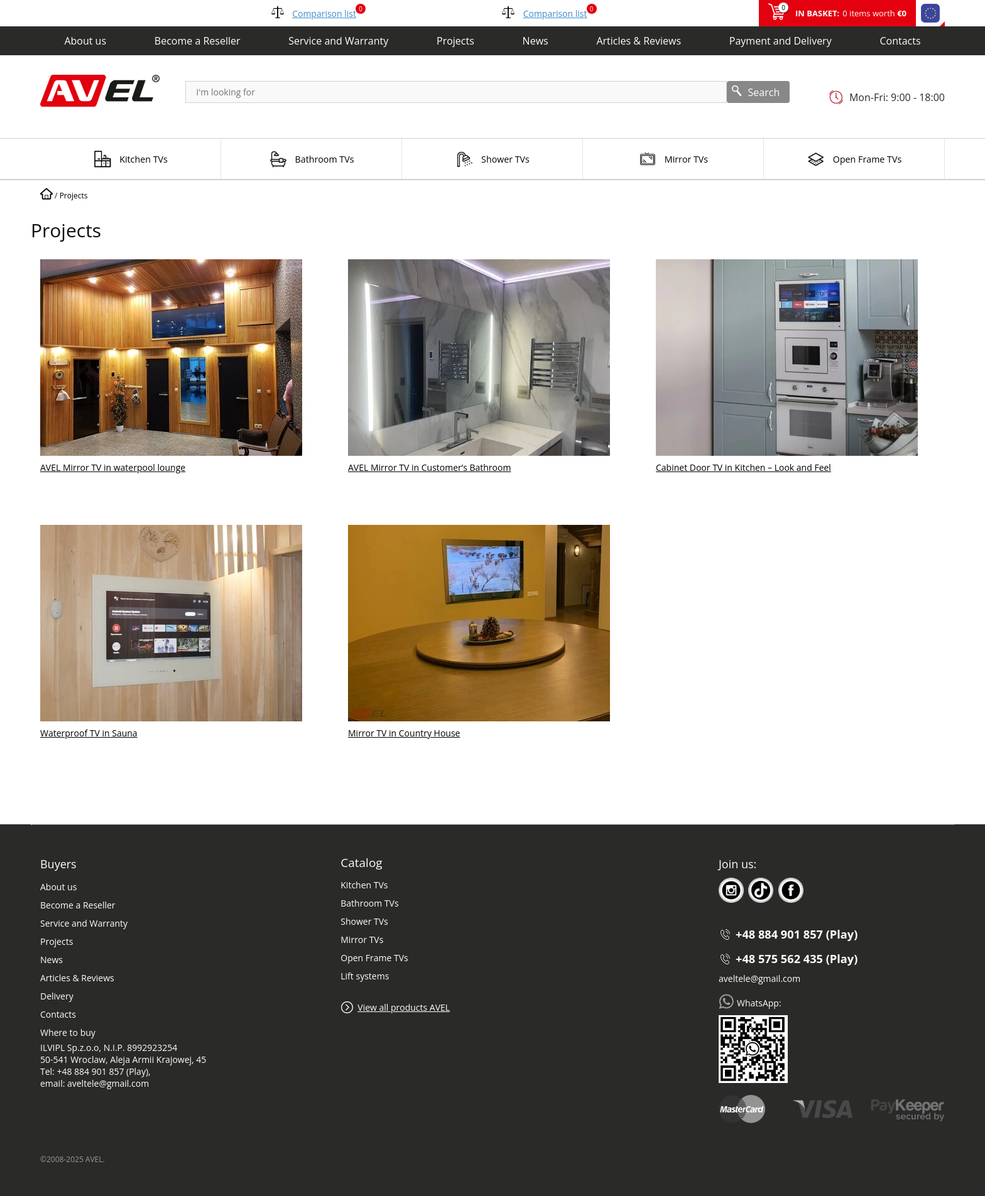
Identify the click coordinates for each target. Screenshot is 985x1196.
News (535, 41)
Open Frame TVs (374, 958)
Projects (455, 41)
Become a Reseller (198, 41)
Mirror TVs (361, 939)
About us (85, 41)
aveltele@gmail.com (759, 978)
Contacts (899, 41)
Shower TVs (364, 921)
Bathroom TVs (369, 903)
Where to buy (67, 1032)
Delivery (56, 996)
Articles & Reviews (638, 41)
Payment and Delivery (780, 41)
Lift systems (364, 976)
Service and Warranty (338, 41)
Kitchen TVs (364, 885)
